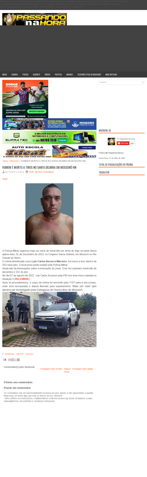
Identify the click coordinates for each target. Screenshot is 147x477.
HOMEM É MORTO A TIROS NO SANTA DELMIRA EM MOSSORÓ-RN (39, 167)
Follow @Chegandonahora (111, 153)
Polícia (25, 74)
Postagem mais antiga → (84, 369)
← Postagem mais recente (50, 369)
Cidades (14, 74)
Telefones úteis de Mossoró (89, 74)
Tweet (4, 179)
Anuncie (69, 74)
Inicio (4, 74)
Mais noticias (111, 74)
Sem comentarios (46, 172)
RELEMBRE (22, 279)
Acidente (36, 74)
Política (58, 74)
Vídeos (47, 74)
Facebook (9, 354)
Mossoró (14, 161)
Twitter (19, 354)
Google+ (29, 354)
